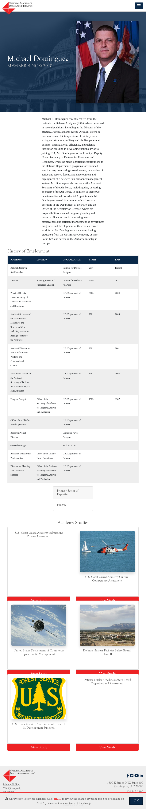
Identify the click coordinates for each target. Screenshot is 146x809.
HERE (57, 798)
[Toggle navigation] (139, 5)
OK (136, 801)
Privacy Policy (11, 784)
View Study (39, 600)
